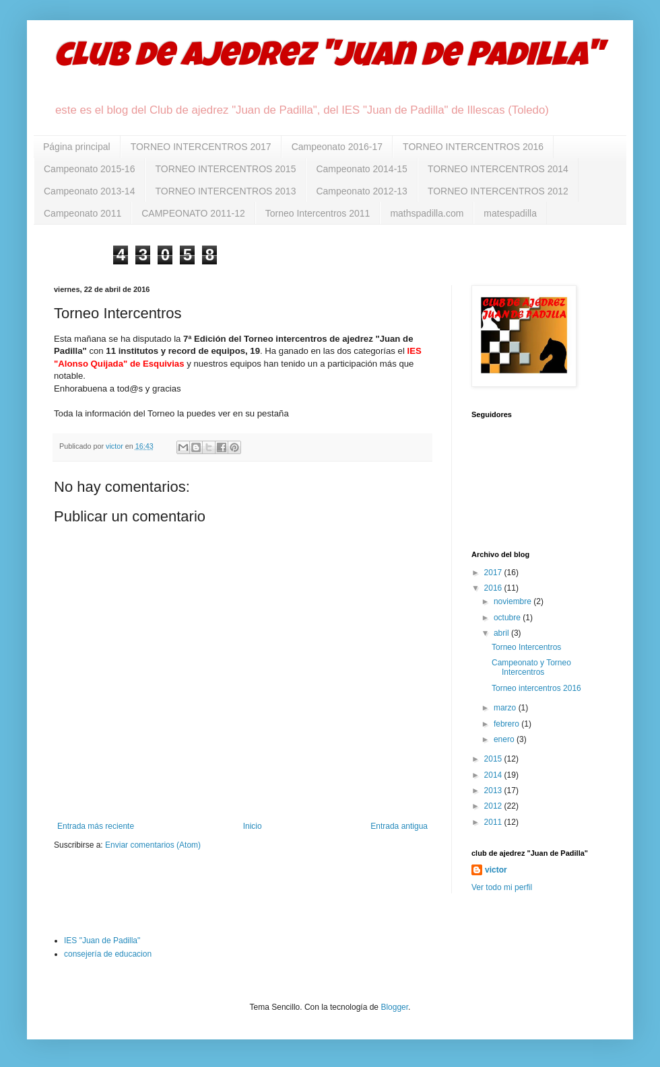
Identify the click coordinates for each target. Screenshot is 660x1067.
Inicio (252, 826)
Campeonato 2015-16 (89, 168)
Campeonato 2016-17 (337, 146)
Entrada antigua (399, 826)
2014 (494, 775)
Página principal (76, 146)
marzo (506, 707)
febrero (507, 724)
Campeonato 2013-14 (89, 191)
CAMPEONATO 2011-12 (193, 213)
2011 (494, 822)
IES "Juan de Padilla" (102, 940)
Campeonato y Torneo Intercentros (531, 667)
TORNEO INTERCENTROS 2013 (225, 191)
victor (496, 870)
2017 (494, 572)
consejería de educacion (108, 954)
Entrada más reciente (95, 826)
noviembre (513, 601)
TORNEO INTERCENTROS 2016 (473, 146)
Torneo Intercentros (526, 647)
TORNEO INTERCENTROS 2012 (498, 191)
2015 (494, 759)
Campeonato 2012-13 (361, 191)
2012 (494, 806)
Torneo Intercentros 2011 (317, 213)
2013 (494, 790)
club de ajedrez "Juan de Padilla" (328, 58)
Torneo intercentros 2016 (536, 688)
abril (502, 633)
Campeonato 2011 (82, 213)
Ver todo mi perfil (501, 887)
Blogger (394, 1007)
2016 (494, 588)
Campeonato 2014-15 (361, 168)
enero (505, 739)
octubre (508, 617)
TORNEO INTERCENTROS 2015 (225, 168)
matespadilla (510, 213)
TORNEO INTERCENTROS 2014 (498, 168)
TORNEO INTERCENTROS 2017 (201, 146)
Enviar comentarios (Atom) (153, 845)
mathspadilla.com (426, 213)
